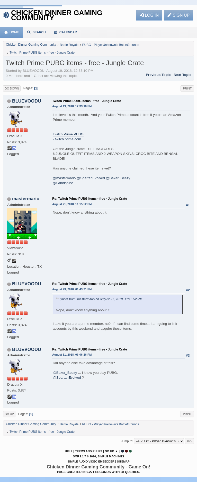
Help (68, 451)
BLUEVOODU (26, 101)
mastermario (25, 198)
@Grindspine (63, 183)
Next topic (182, 75)
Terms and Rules (88, 451)
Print (187, 88)
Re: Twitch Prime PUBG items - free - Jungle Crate (89, 198)
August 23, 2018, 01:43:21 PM (72, 289)
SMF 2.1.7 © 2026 (84, 456)
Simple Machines (111, 456)
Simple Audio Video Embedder (90, 461)
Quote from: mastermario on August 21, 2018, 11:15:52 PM (101, 299)
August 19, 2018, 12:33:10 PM (72, 106)
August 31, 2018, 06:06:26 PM (72, 354)
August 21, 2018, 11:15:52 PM (72, 204)
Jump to (126, 441)
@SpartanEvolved (91, 178)
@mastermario (64, 178)
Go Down (12, 88)
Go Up (9, 414)
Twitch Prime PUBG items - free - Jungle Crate (86, 101)
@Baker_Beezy (118, 178)
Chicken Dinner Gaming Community (56, 15)
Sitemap (123, 461)
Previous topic (158, 75)
